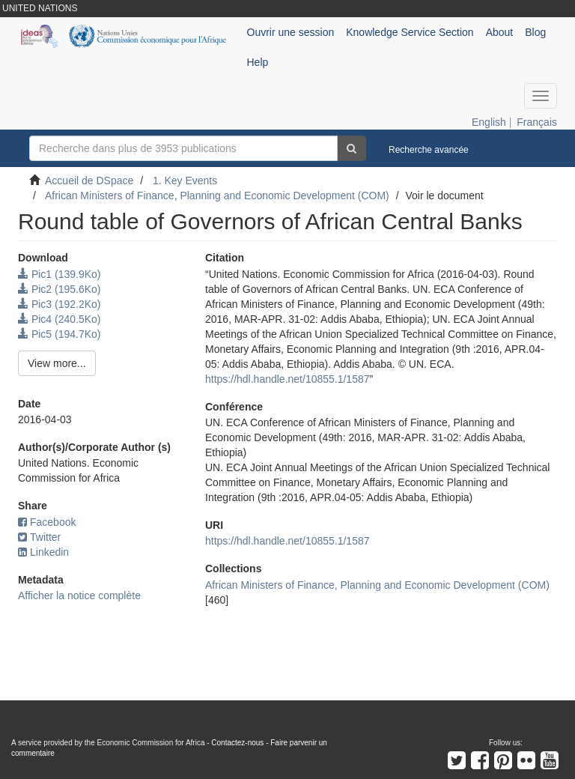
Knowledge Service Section (409, 32)
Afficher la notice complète (79, 595)
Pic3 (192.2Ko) (59, 304)
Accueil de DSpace (89, 181)
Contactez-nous (237, 743)
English (489, 122)
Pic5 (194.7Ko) (59, 334)
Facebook (47, 522)
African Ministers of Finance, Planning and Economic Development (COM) (217, 195)
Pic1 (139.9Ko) (59, 274)
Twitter (39, 537)
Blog (535, 32)
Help (258, 62)
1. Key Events (185, 181)
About (500, 32)
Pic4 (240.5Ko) (59, 319)
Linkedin (43, 552)
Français (537, 122)
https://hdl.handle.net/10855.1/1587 (287, 379)
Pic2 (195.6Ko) (59, 289)
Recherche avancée (429, 150)
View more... (57, 363)
